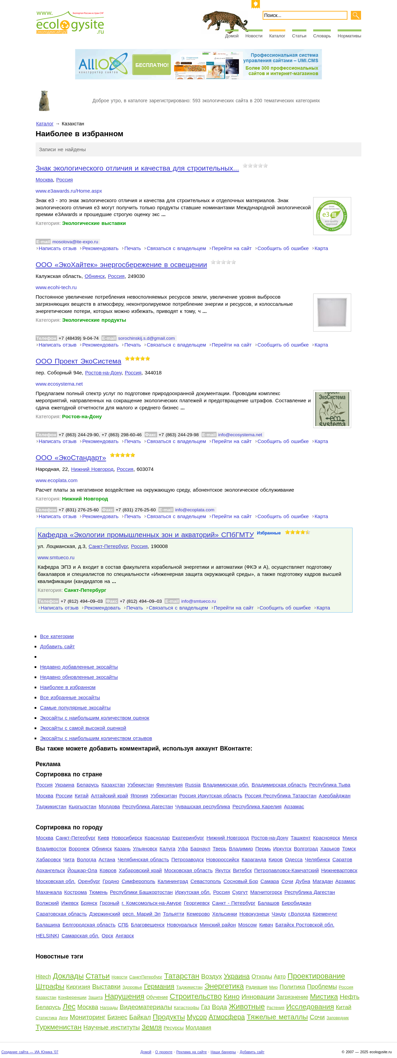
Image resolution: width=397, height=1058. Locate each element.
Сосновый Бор (241, 881)
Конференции (72, 997)
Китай (81, 795)
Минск (349, 838)
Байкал (140, 1017)
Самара (270, 881)
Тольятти (173, 914)
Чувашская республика (202, 806)
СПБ (123, 925)
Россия (64, 179)
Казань (122, 848)
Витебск (242, 870)
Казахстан (113, 785)
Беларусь (88, 785)
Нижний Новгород (92, 469)
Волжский (47, 903)
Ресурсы (174, 1027)
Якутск (223, 870)
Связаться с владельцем (176, 248)
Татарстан (182, 976)
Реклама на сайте (191, 1052)
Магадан (323, 881)
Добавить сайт (57, 646)
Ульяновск (145, 848)
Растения (275, 1007)
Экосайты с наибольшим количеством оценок (94, 718)
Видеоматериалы (146, 1006)
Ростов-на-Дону (103, 372)
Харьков (330, 848)
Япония (139, 795)
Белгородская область (88, 925)
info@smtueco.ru (198, 601)
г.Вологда (299, 914)
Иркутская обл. (193, 892)
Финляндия (169, 785)
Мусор (197, 1017)
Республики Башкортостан (141, 892)
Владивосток (51, 848)
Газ (205, 1007)
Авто (280, 977)
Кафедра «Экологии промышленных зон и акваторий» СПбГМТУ (146, 535)
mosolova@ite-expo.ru (75, 241)
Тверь (220, 848)
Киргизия (78, 987)
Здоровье (132, 987)
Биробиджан (296, 903)
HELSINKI (47, 935)
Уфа (183, 848)
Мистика (324, 996)
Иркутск (282, 848)
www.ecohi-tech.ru (56, 287)
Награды (109, 1007)
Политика (292, 987)
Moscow (247, 925)
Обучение (157, 997)
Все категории (57, 636)
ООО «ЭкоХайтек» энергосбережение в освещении (121, 264)
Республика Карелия (257, 806)
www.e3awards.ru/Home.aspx (69, 191)
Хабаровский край (140, 870)
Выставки (106, 986)
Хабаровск (48, 859)
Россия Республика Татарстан (280, 795)
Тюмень (98, 892)
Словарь (322, 35)
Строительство (196, 996)
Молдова (109, 806)
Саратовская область (61, 914)
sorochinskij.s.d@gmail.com (146, 338)
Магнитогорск (266, 892)
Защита (95, 997)
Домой (232, 35)
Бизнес (117, 1017)
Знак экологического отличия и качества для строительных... (137, 168)
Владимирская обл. (226, 785)
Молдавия (198, 1027)
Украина (64, 785)
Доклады (68, 976)
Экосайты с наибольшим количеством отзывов (96, 738)
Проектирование (316, 976)
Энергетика (224, 986)
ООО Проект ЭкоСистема (78, 361)
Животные (247, 1006)
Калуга (167, 848)
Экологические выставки (94, 223)
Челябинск (317, 859)
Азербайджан (335, 795)
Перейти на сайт (232, 248)
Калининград (172, 881)
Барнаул (200, 848)
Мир (273, 987)
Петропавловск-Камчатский (286, 870)
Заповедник (337, 1018)
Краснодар (157, 838)
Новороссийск (222, 859)
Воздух (211, 976)
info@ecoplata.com (194, 509)
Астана (107, 859)
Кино (232, 996)
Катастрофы (186, 1007)
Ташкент (300, 838)
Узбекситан (163, 795)
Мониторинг (87, 1017)
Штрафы (50, 986)
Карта (321, 248)
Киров (275, 859)
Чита (68, 859)
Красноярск (326, 838)
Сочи (287, 881)
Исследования (310, 1006)
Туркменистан (58, 1027)
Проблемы (322, 986)
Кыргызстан (82, 806)
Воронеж (79, 848)
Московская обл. (55, 881)
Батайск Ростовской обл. (305, 925)
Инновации (258, 996)
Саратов (343, 859)
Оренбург (89, 881)
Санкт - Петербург (234, 903)
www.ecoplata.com (56, 480)
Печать (132, 248)
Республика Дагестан (147, 806)
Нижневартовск (339, 870)
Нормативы (349, 35)
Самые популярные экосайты (75, 707)
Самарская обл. (80, 935)
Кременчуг (325, 914)
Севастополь (205, 881)
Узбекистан (140, 785)
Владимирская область (279, 785)
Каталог (277, 35)
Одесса (294, 859)
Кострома (75, 892)
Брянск (89, 903)
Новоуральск (182, 925)
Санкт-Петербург (108, 546)
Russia (193, 785)
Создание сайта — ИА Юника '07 (29, 1052)
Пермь (262, 848)
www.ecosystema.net (59, 384)
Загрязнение (292, 997)
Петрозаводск (187, 859)
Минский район (218, 925)
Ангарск (125, 935)
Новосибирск (127, 838)
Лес (69, 1006)
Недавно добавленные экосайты (79, 667)
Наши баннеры (223, 1052)
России (64, 795)
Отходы (261, 976)
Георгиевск (197, 903)
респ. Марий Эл (141, 914)
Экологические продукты (94, 320)
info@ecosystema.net (240, 434)
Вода (219, 1006)
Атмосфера (227, 1017)
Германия (159, 986)
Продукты (169, 1017)
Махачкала (49, 892)
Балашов (268, 903)
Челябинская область (143, 859)
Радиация (256, 987)
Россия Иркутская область (210, 795)
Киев (103, 838)
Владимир (241, 848)
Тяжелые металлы (277, 1017)
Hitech (43, 977)
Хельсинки (224, 914)
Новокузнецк (254, 914)
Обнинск (94, 276)
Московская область (188, 870)
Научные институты (111, 1027)
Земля (151, 1027)
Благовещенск (148, 925)
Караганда (254, 859)
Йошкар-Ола (82, 870)
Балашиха (48, 925)
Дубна (303, 881)
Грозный (109, 903)
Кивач (266, 925)
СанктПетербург (146, 977)
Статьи (299, 35)
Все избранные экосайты (70, 697)
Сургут (240, 892)
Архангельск (50, 870)
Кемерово (198, 914)
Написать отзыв (57, 248)
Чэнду (278, 914)
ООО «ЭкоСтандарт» (71, 457)
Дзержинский (104, 914)
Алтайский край (109, 795)
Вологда (86, 859)
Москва (44, 179)
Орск (107, 935)
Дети (63, 1018)
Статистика (46, 1018)
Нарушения (124, 996)
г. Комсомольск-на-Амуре (152, 903)
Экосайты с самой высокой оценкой (83, 728)
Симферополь (138, 881)
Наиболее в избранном (67, 687)
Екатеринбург (188, 838)
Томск (349, 848)
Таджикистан (51, 806)
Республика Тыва (330, 785)
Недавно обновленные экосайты (79, 677)
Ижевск (69, 903)
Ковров (108, 870)
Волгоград (306, 848)
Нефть (349, 996)
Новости (253, 35)
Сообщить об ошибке (283, 248)
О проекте (163, 1052)
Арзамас (294, 806)
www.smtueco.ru (56, 557)
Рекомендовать (100, 248)
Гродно (110, 881)
